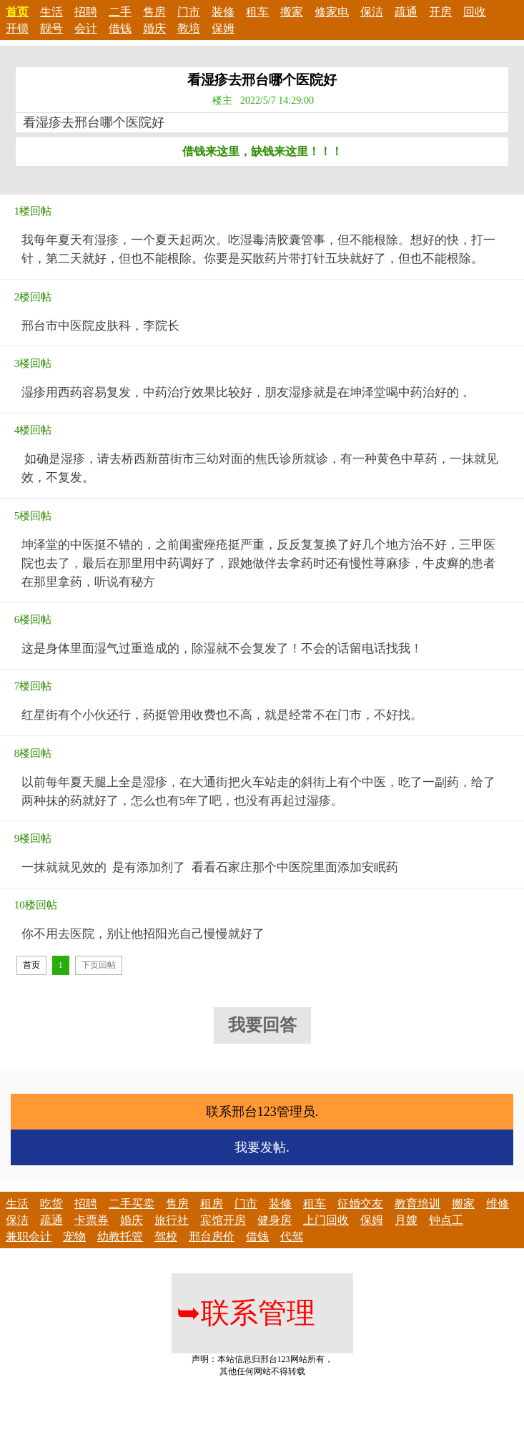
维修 (497, 1203)
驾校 (165, 1236)
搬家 (291, 12)
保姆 (223, 28)
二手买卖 (131, 1203)
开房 (440, 12)
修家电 (332, 12)
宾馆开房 (223, 1220)
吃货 (51, 1203)
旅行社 (171, 1220)
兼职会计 (28, 1236)
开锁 (17, 28)
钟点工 (446, 1220)
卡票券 (91, 1220)
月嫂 (406, 1220)
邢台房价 (211, 1236)
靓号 (51, 28)
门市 (188, 12)
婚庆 (154, 28)
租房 (211, 1203)
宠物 (74, 1236)
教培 (188, 28)
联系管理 (246, 1313)
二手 (120, 12)
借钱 (120, 28)
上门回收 (326, 1220)
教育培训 (417, 1203)
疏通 (406, 12)
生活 (51, 12)
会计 (85, 28)
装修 (223, 12)
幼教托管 (120, 1236)
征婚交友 (360, 1203)
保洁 (371, 12)
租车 (257, 12)
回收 (474, 12)
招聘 (85, 12)
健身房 (274, 1220)
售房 (154, 12)
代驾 (291, 1236)
